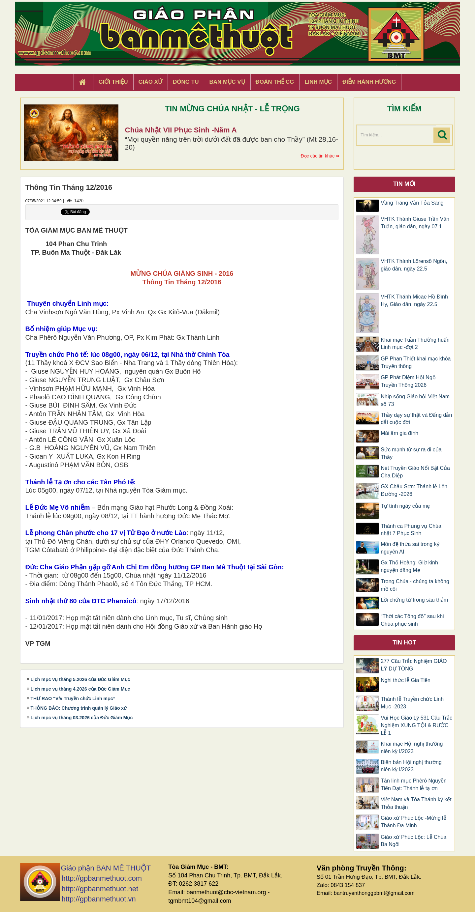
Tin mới (404, 184)
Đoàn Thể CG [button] (275, 82)
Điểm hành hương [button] (369, 82)
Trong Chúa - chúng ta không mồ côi (415, 585)
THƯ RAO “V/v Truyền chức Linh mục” (73, 698)
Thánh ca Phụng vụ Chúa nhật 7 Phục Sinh (411, 529)
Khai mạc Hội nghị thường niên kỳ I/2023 (412, 747)
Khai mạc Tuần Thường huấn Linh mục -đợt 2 (415, 343)
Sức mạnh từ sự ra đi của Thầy (411, 453)
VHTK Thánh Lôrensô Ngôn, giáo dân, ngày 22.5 (414, 264)
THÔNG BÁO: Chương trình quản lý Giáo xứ (79, 708)
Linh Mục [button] (318, 82)
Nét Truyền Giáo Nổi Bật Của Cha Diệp (415, 471)
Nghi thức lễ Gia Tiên (405, 680)
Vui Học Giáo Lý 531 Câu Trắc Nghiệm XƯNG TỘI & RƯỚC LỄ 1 (416, 725)
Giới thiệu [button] (113, 82)
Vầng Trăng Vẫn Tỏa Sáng (412, 203)
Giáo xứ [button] (151, 82)
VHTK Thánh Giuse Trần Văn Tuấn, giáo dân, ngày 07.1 (415, 222)
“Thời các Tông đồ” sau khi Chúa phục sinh (412, 620)
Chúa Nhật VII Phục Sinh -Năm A (181, 130)
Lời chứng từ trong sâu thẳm (414, 600)
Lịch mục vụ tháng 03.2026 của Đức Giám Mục (82, 717)
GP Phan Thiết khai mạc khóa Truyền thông (416, 362)
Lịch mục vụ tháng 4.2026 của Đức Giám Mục (80, 689)
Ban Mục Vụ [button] (227, 82)
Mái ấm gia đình (399, 433)
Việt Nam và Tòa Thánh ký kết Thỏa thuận (416, 803)
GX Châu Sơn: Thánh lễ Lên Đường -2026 (414, 490)
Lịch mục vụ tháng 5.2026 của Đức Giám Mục (80, 679)
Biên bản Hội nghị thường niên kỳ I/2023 (411, 766)
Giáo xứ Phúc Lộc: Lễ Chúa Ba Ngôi (413, 840)
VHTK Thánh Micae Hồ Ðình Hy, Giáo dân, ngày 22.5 (414, 300)
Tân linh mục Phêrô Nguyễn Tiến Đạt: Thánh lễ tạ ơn (414, 784)
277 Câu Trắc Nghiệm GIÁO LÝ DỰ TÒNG (414, 664)
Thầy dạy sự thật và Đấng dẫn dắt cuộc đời (416, 418)
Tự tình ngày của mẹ (405, 506)
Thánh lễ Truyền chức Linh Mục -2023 (412, 702)
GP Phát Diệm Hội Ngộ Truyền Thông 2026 (408, 381)
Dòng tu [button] (186, 82)
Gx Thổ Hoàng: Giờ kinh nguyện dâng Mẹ (409, 566)
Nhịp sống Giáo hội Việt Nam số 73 (415, 400)
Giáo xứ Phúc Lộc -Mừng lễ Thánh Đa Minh (413, 821)
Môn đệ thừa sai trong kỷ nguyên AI (410, 548)
